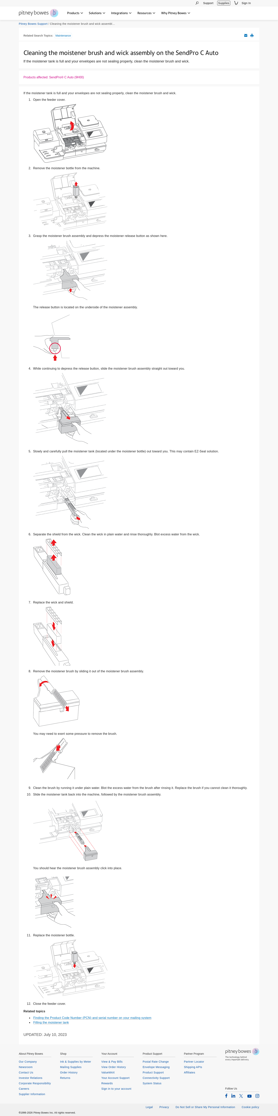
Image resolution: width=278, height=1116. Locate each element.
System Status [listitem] (152, 1083)
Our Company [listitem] (28, 1061)
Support (208, 3)
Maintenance (63, 35)
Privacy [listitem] (164, 1107)
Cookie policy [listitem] (250, 1107)
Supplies (223, 3)
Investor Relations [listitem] (30, 1077)
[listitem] (226, 1096)
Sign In (246, 3)
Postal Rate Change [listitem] (156, 1061)
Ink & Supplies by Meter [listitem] (75, 1061)
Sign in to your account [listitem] (116, 1088)
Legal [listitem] (149, 1107)
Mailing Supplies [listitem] (70, 1067)
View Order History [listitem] (113, 1067)
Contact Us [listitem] (26, 1072)
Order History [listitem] (69, 1072)
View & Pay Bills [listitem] (112, 1061)
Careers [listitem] (24, 1088)
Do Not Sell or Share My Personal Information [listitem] (205, 1107)
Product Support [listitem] (153, 1072)
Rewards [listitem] (107, 1083)
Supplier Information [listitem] (32, 1094)
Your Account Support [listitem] (115, 1077)
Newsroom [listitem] (26, 1067)
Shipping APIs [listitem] (193, 1067)
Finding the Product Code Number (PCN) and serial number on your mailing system (92, 1017)
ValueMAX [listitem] (108, 1072)
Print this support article (252, 35)
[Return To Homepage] (38, 13)
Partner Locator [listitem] (194, 1061)
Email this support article (246, 35)
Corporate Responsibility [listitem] (35, 1083)
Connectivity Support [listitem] (156, 1077)
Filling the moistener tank (51, 1022)
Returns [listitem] (65, 1077)
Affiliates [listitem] (189, 1072)
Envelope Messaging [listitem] (156, 1067)
